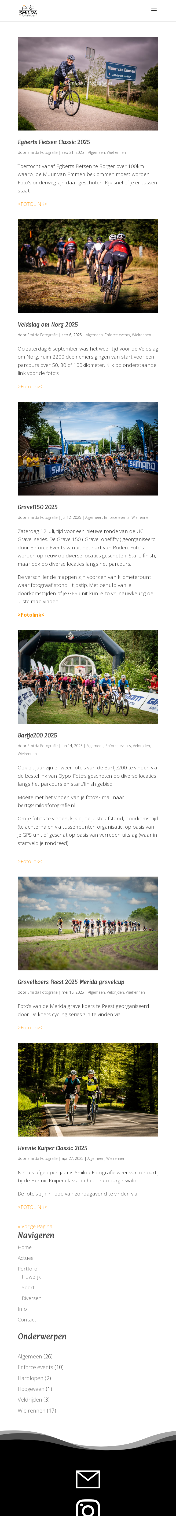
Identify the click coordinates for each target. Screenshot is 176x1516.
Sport (28, 1287)
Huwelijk (31, 1276)
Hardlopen (30, 1378)
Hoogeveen (31, 1388)
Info (22, 1308)
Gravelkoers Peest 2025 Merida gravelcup (71, 981)
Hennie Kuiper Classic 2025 (52, 1148)
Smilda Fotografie (42, 152)
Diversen (32, 1298)
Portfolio (27, 1268)
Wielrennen (116, 152)
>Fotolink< (30, 386)
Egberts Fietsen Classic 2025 (54, 142)
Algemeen (96, 152)
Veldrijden (141, 745)
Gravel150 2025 (38, 507)
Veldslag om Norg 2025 (48, 324)
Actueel (26, 1257)
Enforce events (117, 334)
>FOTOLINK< (32, 203)
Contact (27, 1319)
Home (25, 1247)
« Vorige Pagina (35, 1226)
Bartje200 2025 (37, 735)
